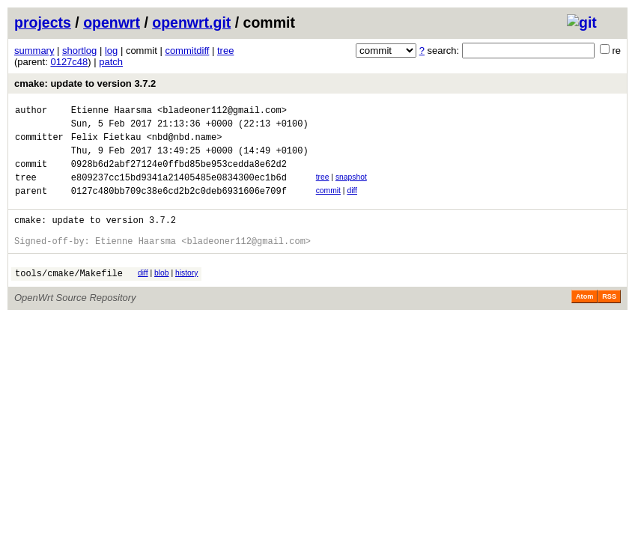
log (111, 50)
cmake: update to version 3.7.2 (85, 83)
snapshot (351, 188)
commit (328, 204)
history (186, 295)
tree (225, 50)
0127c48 (69, 61)
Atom (584, 321)
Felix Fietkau (106, 143)
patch (111, 61)
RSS (609, 321)
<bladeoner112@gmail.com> (222, 112)
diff (352, 204)
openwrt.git (191, 22)
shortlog (79, 50)
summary (34, 50)
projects (42, 22)
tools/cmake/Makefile (69, 297)
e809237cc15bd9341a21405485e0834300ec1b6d (179, 190)
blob (161, 295)
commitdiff (187, 50)
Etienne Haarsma (111, 112)
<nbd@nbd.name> (184, 143)
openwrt (111, 22)
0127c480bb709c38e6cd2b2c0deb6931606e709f (179, 206)
